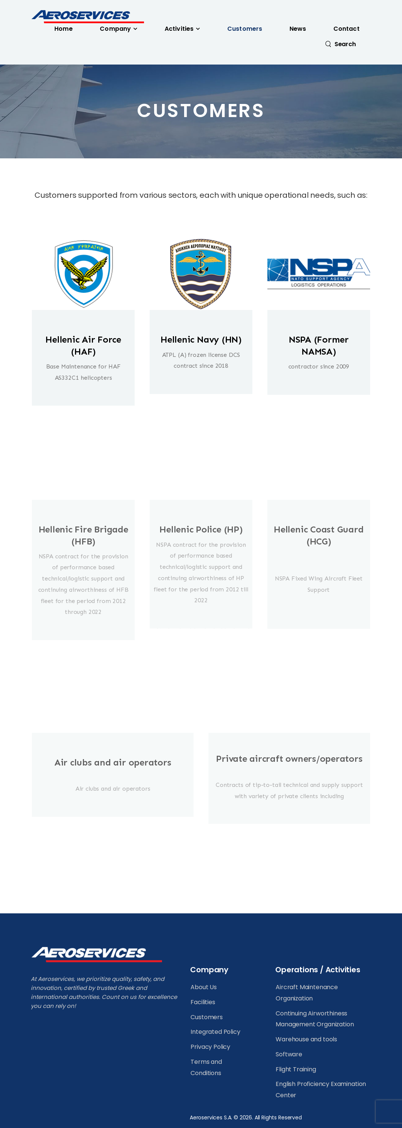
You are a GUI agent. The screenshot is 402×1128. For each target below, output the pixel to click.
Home (63, 28)
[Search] (340, 44)
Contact (346, 28)
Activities (179, 28)
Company (115, 28)
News (298, 28)
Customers (244, 28)
